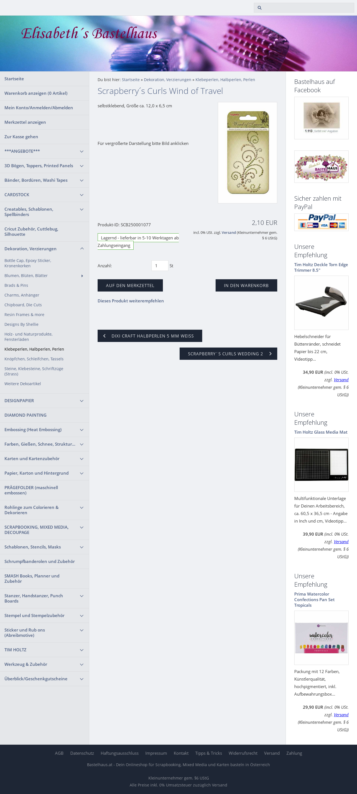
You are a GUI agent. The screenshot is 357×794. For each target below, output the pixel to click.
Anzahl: (105, 265)
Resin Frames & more (24, 314)
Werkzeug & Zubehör (25, 664)
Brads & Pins (16, 285)
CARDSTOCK (16, 194)
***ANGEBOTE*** (22, 151)
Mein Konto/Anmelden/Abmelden (38, 107)
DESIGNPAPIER (19, 400)
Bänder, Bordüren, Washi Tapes (35, 180)
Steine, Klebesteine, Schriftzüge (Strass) (33, 371)
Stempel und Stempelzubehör (34, 615)
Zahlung (294, 753)
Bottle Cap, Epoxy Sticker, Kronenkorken (27, 263)
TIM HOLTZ (15, 649)
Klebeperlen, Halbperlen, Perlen (34, 349)
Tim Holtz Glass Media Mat (321, 432)
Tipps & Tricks (208, 753)
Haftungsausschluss (120, 753)
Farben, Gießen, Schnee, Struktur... (39, 444)
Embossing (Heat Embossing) (33, 429)
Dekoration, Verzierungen (30, 248)
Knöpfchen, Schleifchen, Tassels (34, 358)
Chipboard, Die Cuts (23, 304)
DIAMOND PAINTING (25, 415)
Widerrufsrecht (243, 753)
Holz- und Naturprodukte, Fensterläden (28, 337)
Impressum (156, 753)
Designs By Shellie (21, 324)
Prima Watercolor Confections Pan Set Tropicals (314, 599)
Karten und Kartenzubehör (31, 458)
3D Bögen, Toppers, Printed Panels (38, 165)
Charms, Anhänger (21, 295)
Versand (229, 232)
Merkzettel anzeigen (25, 122)
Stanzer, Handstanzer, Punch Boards (33, 598)
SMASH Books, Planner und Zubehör (31, 578)
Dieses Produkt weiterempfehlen (131, 300)
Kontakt (181, 753)
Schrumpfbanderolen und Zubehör (39, 561)
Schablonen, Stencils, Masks (32, 547)
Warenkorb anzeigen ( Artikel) (35, 93)
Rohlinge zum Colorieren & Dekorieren (31, 509)
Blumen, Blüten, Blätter (26, 275)
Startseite (14, 78)
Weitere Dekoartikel (22, 383)
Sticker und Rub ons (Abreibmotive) (24, 632)
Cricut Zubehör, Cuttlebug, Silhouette (31, 231)
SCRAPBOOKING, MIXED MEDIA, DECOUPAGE (36, 529)
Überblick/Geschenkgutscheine (35, 678)
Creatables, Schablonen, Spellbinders (28, 211)
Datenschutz (82, 753)
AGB (59, 753)
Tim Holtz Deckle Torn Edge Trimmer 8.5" (321, 267)
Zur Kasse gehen (21, 136)
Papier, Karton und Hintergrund (36, 473)
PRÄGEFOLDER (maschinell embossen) (31, 490)
